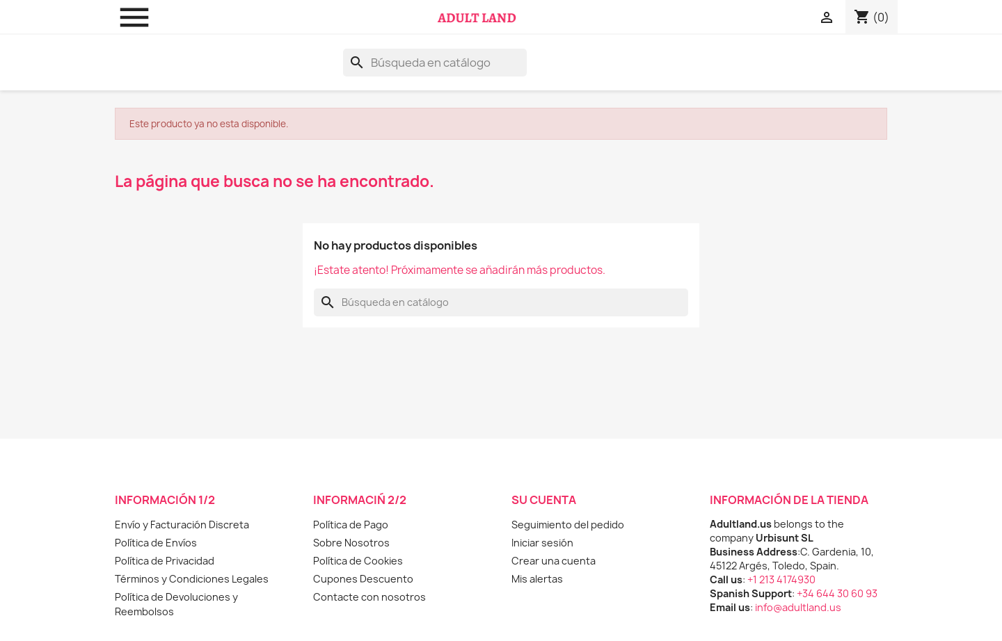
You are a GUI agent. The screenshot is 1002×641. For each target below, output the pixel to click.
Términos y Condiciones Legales (192, 578)
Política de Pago (350, 524)
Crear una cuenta (553, 560)
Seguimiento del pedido (567, 524)
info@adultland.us (798, 607)
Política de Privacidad (164, 560)
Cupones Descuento (363, 578)
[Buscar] (435, 62)
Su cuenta (543, 500)
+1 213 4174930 (781, 579)
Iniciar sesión (542, 542)
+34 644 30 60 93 (837, 593)
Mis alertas (537, 578)
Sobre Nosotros (351, 542)
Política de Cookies (358, 560)
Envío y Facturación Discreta (182, 524)
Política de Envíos (156, 542)
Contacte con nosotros (369, 596)
